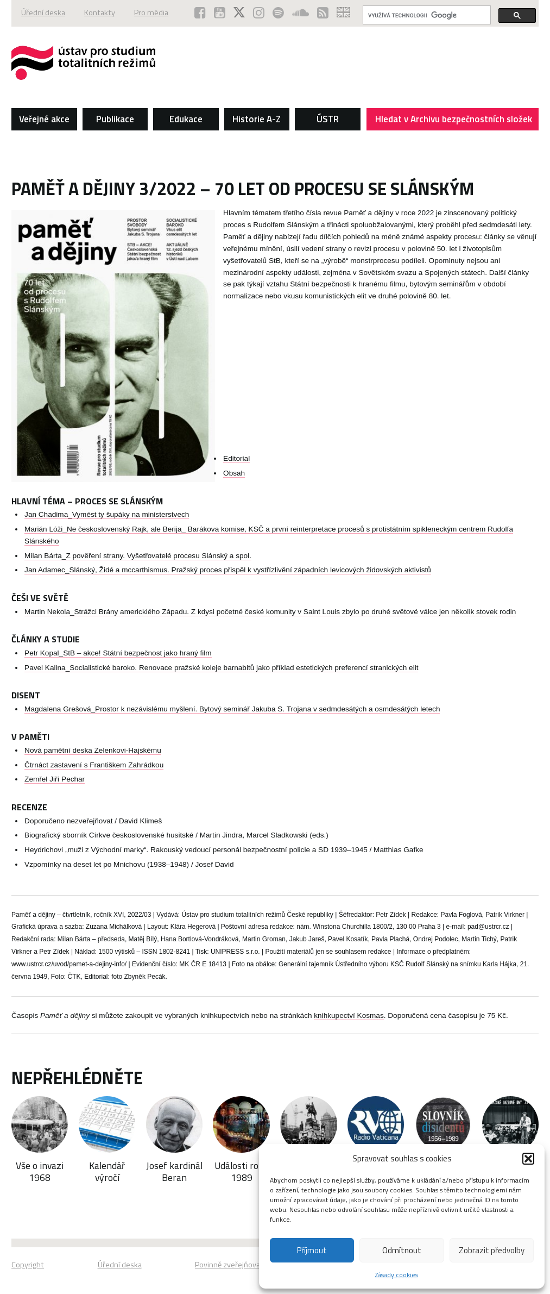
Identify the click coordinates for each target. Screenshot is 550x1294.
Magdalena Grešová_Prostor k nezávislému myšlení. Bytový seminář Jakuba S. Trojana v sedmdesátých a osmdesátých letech (232, 709)
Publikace (115, 119)
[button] (528, 1158)
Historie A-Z (256, 119)
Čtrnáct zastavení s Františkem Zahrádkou (93, 765)
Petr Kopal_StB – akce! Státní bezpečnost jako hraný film (118, 653)
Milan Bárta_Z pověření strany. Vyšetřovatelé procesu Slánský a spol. (137, 556)
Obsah (234, 473)
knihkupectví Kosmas (348, 1015)
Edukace (186, 119)
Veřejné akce (44, 119)
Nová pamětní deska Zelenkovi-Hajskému (92, 750)
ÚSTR (328, 119)
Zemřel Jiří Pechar (54, 779)
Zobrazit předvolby (491, 1250)
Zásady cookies (396, 1275)
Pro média (151, 12)
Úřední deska (43, 12)
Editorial (236, 458)
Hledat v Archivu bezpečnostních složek (454, 121)
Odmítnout (401, 1250)
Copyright (27, 1265)
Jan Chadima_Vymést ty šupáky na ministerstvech (106, 514)
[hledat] (425, 15)
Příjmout (312, 1250)
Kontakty (99, 12)
